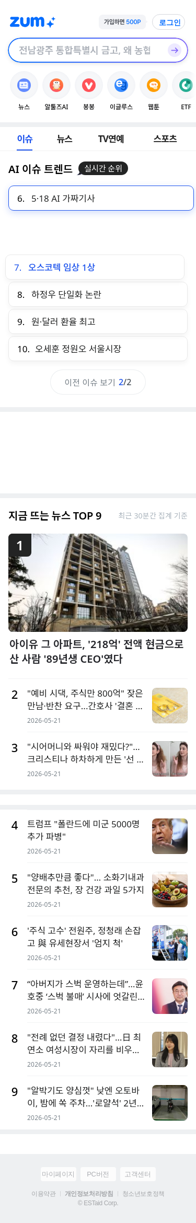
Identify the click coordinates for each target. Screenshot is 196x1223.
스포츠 (165, 139)
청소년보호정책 (143, 1193)
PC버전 (98, 1174)
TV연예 (111, 139)
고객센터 (137, 1174)
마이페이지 (58, 1174)
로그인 (170, 22)
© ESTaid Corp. (98, 1203)
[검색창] (84, 50)
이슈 (24, 139)
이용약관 (43, 1193)
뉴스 (64, 139)
